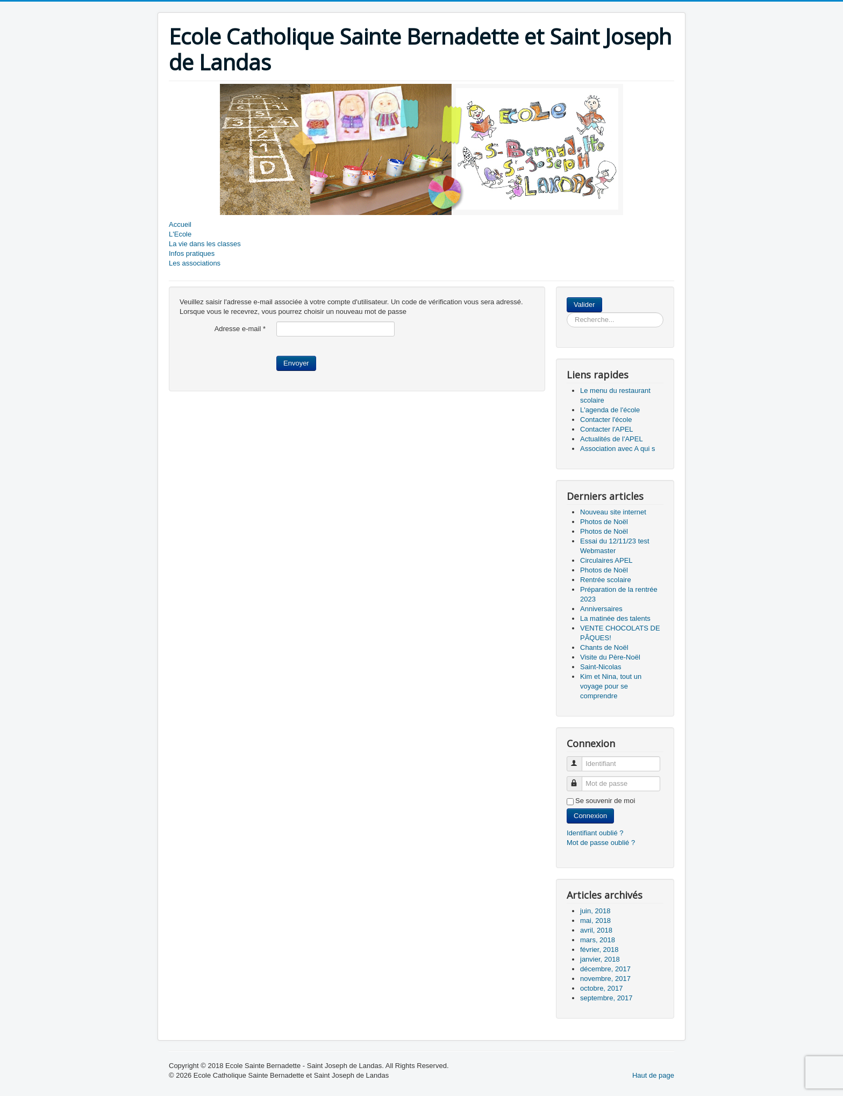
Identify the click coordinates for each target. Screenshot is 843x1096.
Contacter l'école (606, 420)
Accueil (180, 224)
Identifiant (579, 759)
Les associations (194, 263)
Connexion (590, 816)
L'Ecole (180, 234)
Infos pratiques (192, 253)
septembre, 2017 (606, 998)
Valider (584, 304)
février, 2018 (599, 949)
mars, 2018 (597, 940)
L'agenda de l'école (610, 410)
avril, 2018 (596, 930)
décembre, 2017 (605, 969)
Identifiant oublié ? (595, 833)
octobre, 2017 (601, 988)
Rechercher (602, 297)
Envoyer (296, 363)
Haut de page (653, 1075)
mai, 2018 (595, 920)
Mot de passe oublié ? (601, 843)
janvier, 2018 (600, 959)
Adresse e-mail (240, 329)
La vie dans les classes (205, 244)
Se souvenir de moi (605, 801)
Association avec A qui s (617, 449)
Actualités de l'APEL (611, 439)
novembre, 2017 (605, 979)
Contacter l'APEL (606, 429)
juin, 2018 (595, 911)
